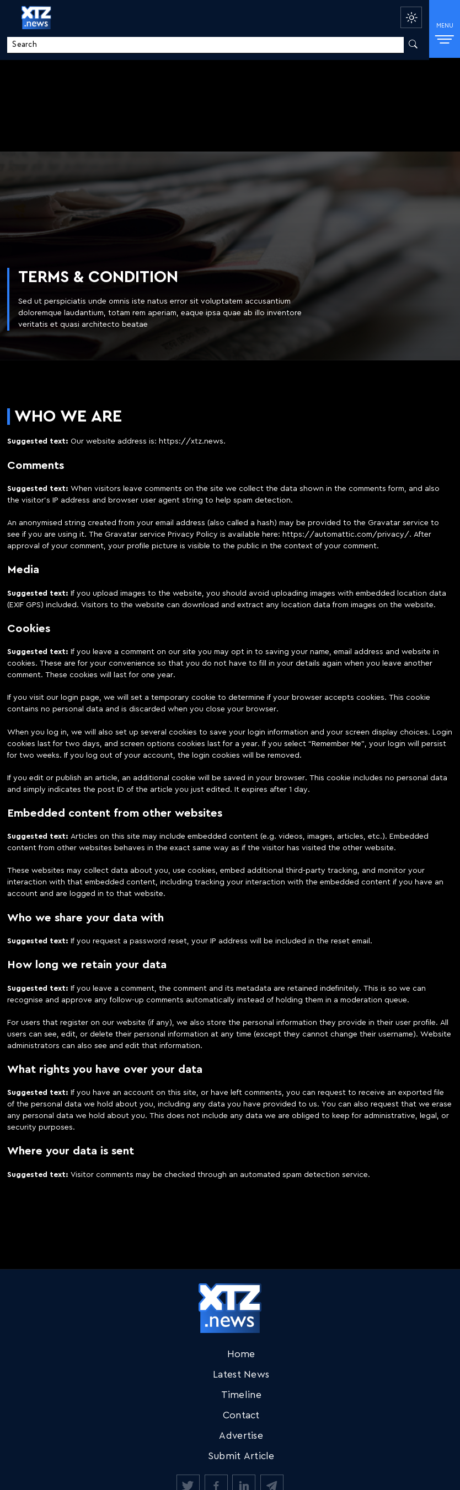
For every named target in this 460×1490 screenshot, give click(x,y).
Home (241, 1354)
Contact (241, 1415)
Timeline (241, 1395)
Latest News (241, 1374)
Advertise (241, 1435)
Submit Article (241, 1456)
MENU (444, 32)
